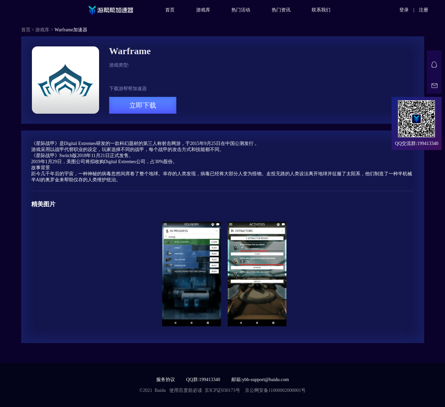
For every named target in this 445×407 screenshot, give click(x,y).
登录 (404, 9)
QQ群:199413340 (203, 379)
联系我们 (321, 9)
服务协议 (165, 379)
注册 (423, 9)
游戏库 (203, 9)
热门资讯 (281, 9)
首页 (170, 9)
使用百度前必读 (185, 390)
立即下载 (142, 105)
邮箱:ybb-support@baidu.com (260, 379)
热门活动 (240, 9)
